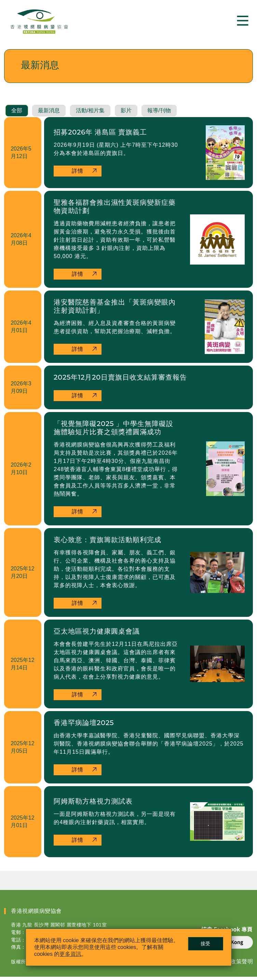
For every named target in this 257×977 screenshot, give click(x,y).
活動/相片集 (90, 111)
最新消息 (49, 111)
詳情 (77, 171)
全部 (16, 111)
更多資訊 (71, 954)
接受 (205, 943)
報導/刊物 (159, 111)
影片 (126, 111)
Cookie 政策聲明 (232, 962)
